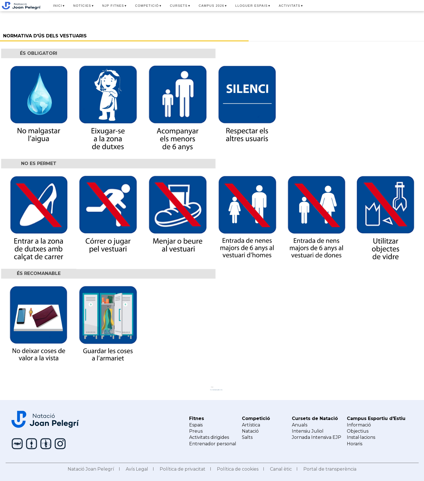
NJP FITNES (114, 5)
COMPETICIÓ (148, 5)
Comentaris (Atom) (216, 389)
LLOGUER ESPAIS (253, 5)
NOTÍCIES (83, 5)
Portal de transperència (329, 469)
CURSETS (180, 5)
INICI (59, 5)
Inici (212, 387)
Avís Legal (137, 469)
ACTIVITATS (291, 5)
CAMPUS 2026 (213, 5)
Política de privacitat (182, 469)
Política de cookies (237, 469)
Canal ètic (281, 469)
